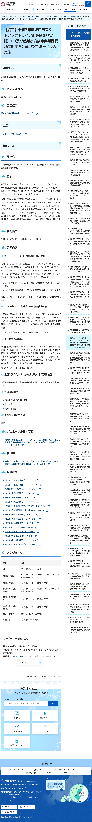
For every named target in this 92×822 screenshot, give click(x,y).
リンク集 (64, 773)
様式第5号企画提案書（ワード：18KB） (24, 514)
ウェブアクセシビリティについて (65, 770)
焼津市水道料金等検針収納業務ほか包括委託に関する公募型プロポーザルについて (79, 94)
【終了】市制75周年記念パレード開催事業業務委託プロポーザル (79, 174)
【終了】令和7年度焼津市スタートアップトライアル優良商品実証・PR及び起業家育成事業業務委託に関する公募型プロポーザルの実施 (79, 372)
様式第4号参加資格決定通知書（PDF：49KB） (26, 510)
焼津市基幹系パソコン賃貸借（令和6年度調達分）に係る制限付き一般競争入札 (79, 627)
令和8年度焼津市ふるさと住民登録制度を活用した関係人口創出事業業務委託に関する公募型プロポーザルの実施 (79, 48)
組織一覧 (25, 806)
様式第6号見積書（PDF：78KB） (21, 527)
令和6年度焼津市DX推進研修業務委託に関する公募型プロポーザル (80, 685)
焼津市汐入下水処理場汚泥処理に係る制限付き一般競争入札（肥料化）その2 (79, 674)
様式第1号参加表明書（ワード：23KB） (24, 480)
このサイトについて (18, 770)
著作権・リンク (39, 770)
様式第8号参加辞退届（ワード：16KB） (24, 540)
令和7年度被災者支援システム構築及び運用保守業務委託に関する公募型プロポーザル (79, 416)
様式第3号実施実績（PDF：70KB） (22, 502)
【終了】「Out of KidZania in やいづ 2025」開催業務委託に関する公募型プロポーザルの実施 (79, 561)
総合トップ (32, 4)
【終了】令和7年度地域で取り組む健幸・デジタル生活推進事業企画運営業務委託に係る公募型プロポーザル (79, 496)
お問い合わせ (9, 812)
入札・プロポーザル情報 (48, 16)
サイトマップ (48, 773)
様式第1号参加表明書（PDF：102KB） (23, 485)
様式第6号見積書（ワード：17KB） (22, 523)
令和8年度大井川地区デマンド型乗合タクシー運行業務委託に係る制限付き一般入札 (79, 575)
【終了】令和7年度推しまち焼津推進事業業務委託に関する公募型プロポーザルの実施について (79, 615)
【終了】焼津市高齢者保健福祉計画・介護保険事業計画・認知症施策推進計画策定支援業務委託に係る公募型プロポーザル (79, 388)
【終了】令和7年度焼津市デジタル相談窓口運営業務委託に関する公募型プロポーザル (79, 403)
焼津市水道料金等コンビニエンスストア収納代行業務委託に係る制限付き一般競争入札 (79, 246)
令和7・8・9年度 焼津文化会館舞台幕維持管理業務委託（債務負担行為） (80, 195)
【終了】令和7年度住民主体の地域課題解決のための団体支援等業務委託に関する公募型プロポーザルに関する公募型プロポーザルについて (79, 304)
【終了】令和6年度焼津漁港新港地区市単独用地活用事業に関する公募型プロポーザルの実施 (79, 662)
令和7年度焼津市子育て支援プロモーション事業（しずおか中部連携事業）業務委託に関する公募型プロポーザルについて (79, 441)
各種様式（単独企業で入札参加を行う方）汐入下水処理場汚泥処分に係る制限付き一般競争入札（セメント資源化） (79, 161)
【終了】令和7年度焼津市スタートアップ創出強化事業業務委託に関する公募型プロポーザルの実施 (79, 332)
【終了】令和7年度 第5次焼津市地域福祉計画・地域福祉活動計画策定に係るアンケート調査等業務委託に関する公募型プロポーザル (79, 221)
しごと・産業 (21, 16)
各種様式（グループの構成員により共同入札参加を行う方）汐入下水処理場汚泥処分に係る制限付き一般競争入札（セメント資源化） (79, 145)
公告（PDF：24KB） (16, 134)
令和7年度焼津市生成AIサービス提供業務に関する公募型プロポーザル (79, 428)
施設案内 (8, 806)
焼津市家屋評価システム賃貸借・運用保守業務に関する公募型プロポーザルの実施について (79, 481)
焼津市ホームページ (8, 16)
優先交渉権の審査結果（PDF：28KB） (19, 113)
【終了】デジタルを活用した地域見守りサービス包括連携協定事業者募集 (79, 106)
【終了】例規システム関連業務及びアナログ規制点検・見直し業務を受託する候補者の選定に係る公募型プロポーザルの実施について (79, 275)
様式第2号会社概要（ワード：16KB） (23, 489)
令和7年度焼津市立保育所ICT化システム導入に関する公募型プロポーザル (79, 289)
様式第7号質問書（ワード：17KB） (22, 532)
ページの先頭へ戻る (46, 764)
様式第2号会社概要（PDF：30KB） (22, 493)
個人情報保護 (31, 773)
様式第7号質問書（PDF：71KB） (21, 536)
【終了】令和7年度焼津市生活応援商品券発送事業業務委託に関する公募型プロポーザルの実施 (79, 117)
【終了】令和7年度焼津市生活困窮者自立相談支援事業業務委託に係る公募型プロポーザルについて (79, 510)
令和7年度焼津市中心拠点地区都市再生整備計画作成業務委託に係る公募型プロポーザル (79, 455)
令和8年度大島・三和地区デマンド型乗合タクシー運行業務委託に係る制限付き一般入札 (79, 588)
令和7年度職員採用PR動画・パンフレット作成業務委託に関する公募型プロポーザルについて (79, 207)
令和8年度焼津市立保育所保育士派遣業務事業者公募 (79, 84)
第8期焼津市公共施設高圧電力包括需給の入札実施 (79, 359)
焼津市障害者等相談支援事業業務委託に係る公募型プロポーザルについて (79, 184)
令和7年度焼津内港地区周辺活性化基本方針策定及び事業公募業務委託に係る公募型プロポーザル (79, 468)
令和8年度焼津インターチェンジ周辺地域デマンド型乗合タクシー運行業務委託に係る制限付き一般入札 (79, 602)
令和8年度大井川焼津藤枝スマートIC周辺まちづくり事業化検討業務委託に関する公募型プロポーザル (79, 62)
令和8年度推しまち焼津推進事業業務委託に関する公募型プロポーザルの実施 (79, 74)
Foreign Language (54, 4)
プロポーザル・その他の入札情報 (69, 16)
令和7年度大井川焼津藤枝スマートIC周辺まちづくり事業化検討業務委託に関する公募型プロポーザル (79, 547)
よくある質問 (42, 4)
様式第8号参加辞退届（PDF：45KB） (23, 544)
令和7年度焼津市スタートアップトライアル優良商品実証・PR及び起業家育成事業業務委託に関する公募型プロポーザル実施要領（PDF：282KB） (32, 442)
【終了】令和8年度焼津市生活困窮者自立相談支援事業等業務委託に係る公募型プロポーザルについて (79, 131)
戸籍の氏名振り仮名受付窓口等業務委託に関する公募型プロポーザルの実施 (79, 535)
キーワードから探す (15, 699)
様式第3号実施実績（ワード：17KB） (23, 497)
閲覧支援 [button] (66, 4)
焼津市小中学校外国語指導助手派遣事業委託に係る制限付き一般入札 (79, 650)
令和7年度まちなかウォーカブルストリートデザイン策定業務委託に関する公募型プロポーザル (79, 523)
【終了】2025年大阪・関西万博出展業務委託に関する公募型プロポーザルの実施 (79, 638)
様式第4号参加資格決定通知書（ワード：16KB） (27, 506)
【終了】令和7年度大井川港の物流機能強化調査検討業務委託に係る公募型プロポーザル (79, 319)
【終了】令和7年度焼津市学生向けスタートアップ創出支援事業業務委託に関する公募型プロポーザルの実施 (79, 347)
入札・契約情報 (33, 16)
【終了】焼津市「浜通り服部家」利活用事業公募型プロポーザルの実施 (79, 234)
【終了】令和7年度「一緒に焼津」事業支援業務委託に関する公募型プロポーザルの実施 (79, 259)
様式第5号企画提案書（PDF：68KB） (23, 519)
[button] (81, 4)
